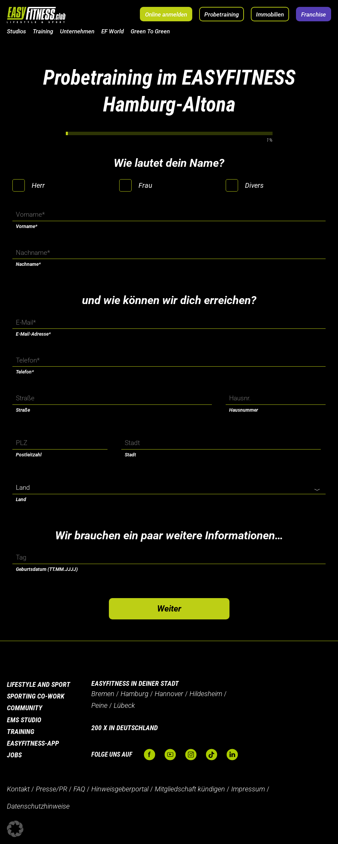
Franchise (313, 14)
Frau (145, 185)
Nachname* (28, 264)
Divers (254, 185)
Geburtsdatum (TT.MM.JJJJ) (47, 569)
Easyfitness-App (33, 743)
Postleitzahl (29, 454)
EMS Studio (24, 720)
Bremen (102, 694)
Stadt (130, 454)
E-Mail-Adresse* (33, 334)
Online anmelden (166, 14)
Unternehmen (77, 31)
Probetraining (221, 14)
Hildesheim (206, 694)
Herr (38, 185)
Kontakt (18, 789)
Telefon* (25, 372)
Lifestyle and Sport (38, 684)
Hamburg (134, 694)
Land (21, 499)
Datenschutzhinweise (38, 806)
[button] (15, 829)
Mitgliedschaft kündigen (190, 789)
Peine (99, 705)
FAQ (79, 789)
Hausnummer (243, 410)
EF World (112, 31)
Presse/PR (51, 789)
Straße (23, 410)
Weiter (169, 609)
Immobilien (270, 14)
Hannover (169, 694)
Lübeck (124, 705)
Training (43, 31)
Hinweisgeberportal (119, 789)
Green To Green (150, 31)
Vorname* (26, 226)
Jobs (14, 755)
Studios (16, 31)
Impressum (248, 789)
